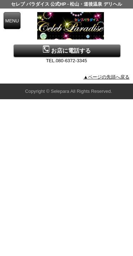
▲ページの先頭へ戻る (106, 77)
